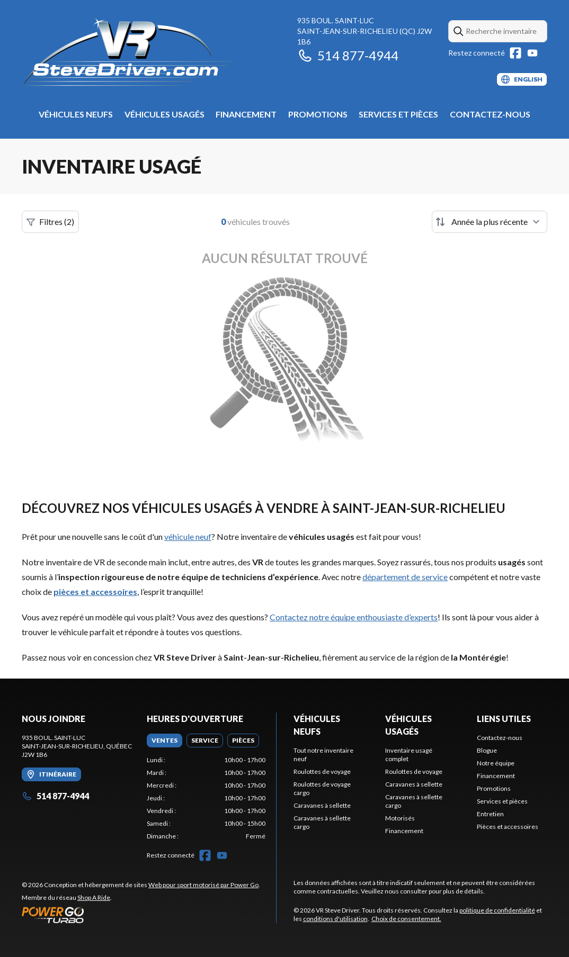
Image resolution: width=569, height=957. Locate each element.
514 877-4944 (347, 55)
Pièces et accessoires (507, 826)
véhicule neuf (187, 536)
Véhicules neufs (76, 114)
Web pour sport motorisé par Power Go (203, 885)
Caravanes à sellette (322, 805)
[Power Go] (141, 914)
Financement (246, 114)
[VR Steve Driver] (154, 51)
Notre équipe (495, 763)
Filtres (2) (50, 221)
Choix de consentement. (406, 919)
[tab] (164, 740)
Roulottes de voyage (322, 771)
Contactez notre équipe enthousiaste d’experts (354, 617)
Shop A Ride (93, 897)
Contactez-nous (490, 114)
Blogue (487, 750)
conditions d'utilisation (335, 919)
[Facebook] (515, 53)
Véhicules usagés (165, 114)
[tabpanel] (206, 798)
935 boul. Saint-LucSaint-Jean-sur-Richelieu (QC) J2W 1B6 (364, 31)
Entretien (490, 814)
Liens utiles (504, 719)
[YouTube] (532, 53)
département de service (405, 577)
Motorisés (400, 818)
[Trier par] (489, 222)
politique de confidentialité (497, 910)
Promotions (318, 114)
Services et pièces (398, 114)
